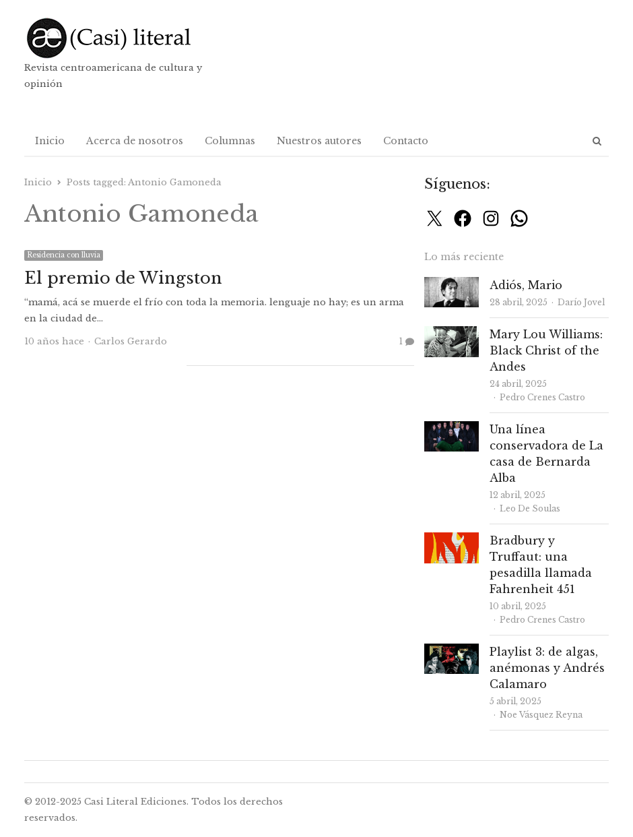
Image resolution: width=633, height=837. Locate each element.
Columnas (230, 141)
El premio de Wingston (123, 278)
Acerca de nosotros (134, 141)
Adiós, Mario (526, 285)
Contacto (405, 141)
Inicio (50, 141)
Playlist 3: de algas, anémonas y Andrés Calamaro (547, 668)
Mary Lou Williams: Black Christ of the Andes (546, 350)
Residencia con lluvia (63, 255)
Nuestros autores (319, 141)
